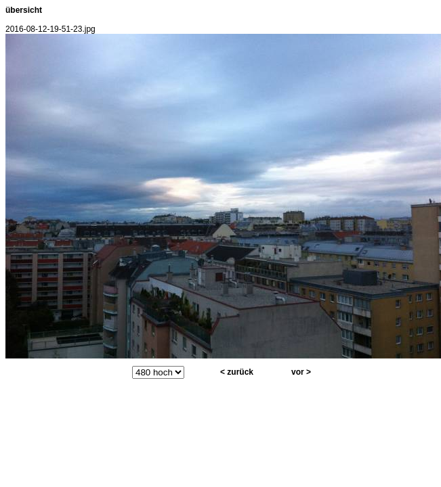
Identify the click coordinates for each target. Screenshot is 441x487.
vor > (301, 372)
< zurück (236, 372)
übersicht (23, 10)
